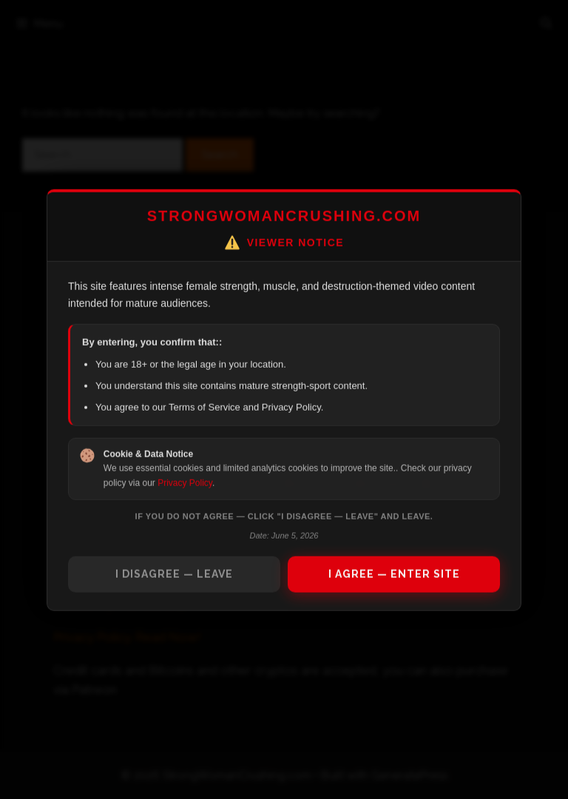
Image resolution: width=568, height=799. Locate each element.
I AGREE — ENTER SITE (394, 573)
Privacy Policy (185, 482)
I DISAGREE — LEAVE (174, 573)
